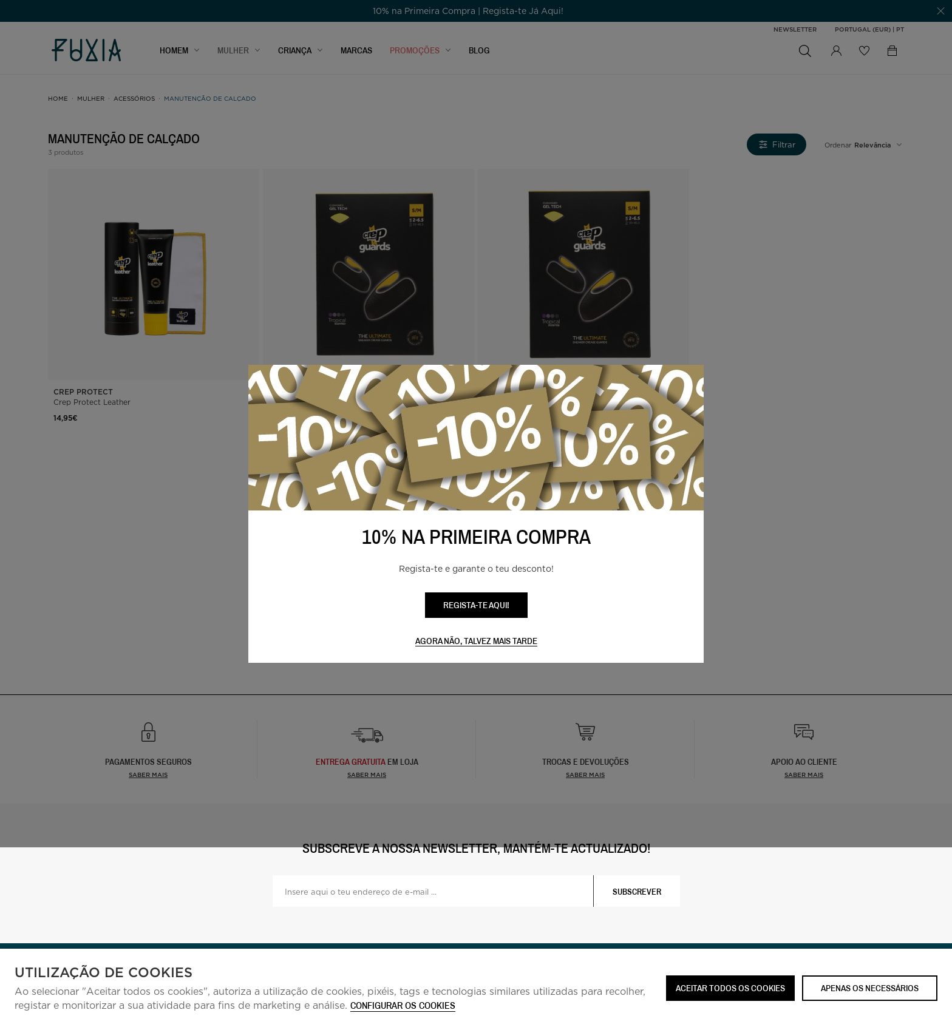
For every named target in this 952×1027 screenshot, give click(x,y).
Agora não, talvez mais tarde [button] (476, 641)
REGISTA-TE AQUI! (476, 604)
